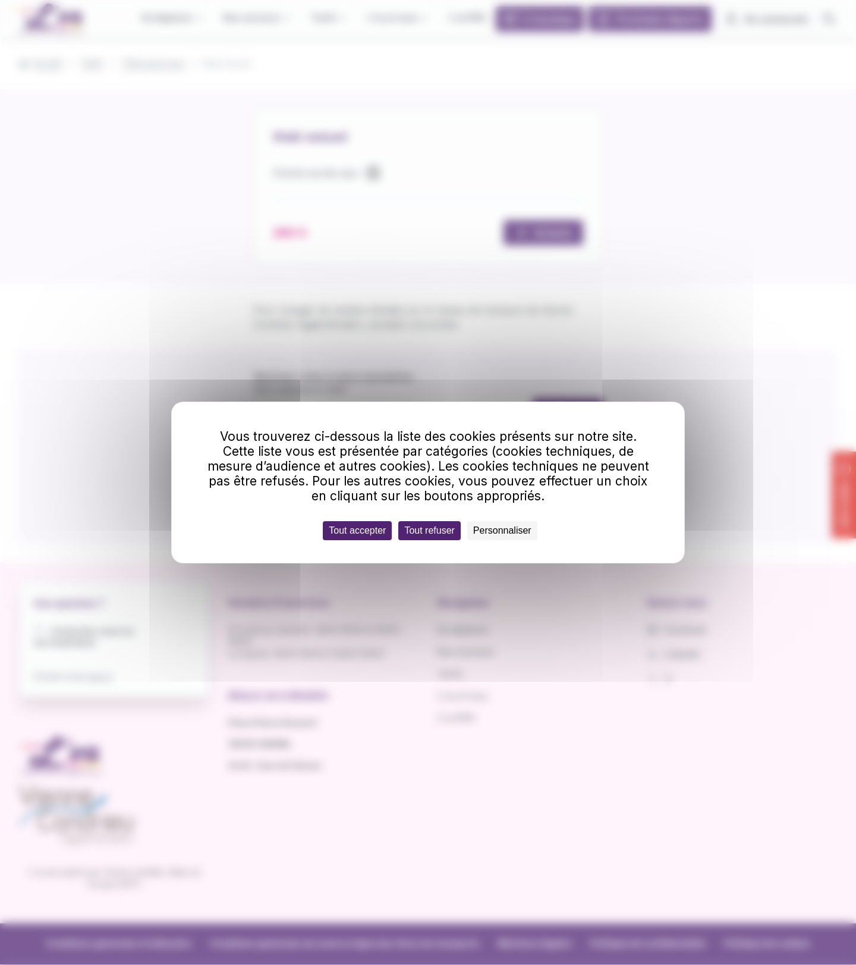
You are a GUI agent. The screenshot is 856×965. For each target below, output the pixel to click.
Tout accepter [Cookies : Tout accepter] (357, 530)
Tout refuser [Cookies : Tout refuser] (429, 530)
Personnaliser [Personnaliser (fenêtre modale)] (502, 530)
